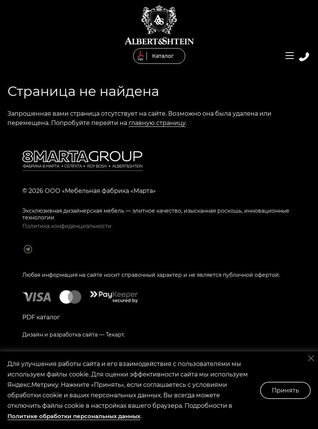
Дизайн (32, 334)
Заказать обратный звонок (304, 56)
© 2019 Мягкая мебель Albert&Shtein (159, 24)
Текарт (115, 334)
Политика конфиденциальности (66, 226)
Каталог (163, 56)
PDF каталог (41, 317)
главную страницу (157, 122)
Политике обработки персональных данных (73, 416)
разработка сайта (74, 334)
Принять (285, 390)
